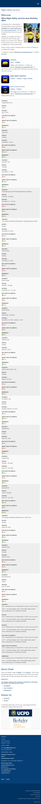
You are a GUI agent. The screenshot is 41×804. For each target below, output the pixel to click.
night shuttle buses (16, 28)
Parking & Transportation (8, 754)
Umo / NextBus (8, 688)
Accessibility (36, 792)
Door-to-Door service (17, 87)
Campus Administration (7, 765)
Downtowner (8, 690)
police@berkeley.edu (10, 747)
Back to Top (37, 802)
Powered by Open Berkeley (32, 790)
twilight (19, 672)
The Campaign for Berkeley (8, 769)
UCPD (3, 756)
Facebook (7, 698)
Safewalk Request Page (7, 758)
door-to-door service (10, 30)
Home (2, 779)
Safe (2, 28)
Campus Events (5, 772)
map (15, 92)
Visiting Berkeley (6, 771)
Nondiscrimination (35, 794)
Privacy (37, 796)
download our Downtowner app (23, 52)
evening (28, 672)
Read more (4, 679)
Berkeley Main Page (6, 763)
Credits (8, 779)
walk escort (7, 28)
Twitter (6, 700)
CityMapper (7, 685)
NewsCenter (5, 767)
